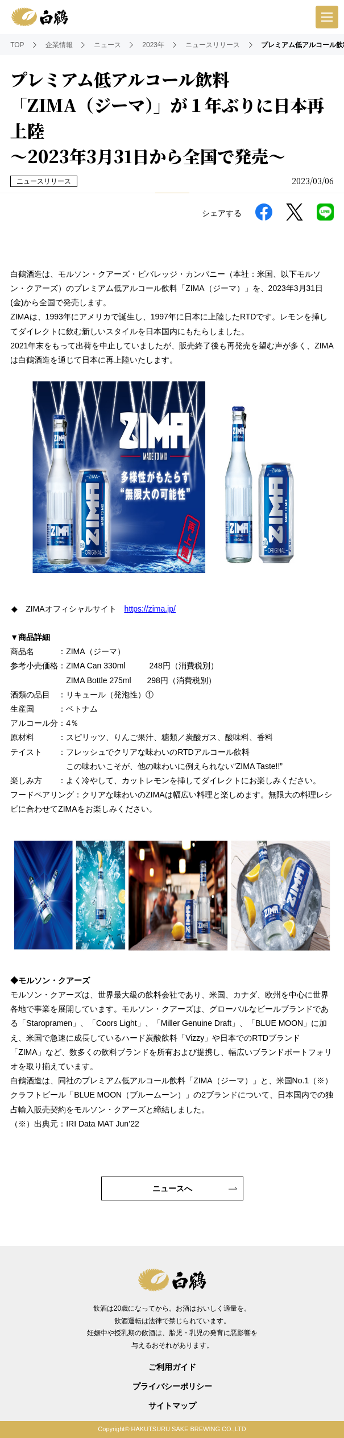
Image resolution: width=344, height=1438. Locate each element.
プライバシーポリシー (172, 1386)
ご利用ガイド (172, 1367)
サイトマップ (172, 1406)
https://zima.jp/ (150, 608)
